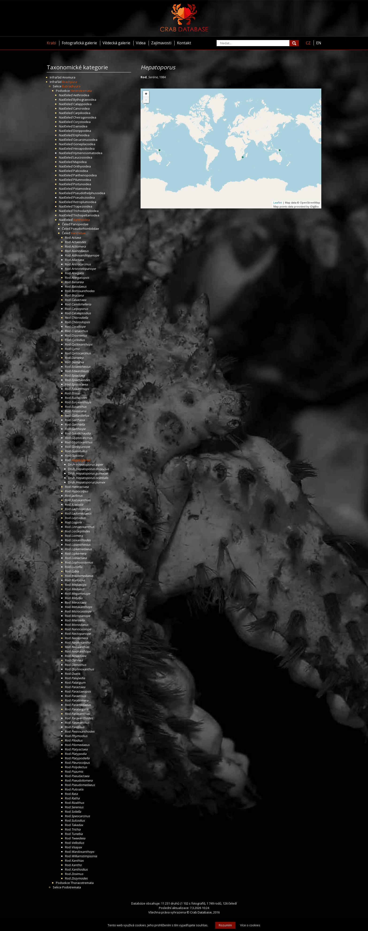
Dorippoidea (82, 131)
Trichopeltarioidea (86, 215)
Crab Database (201, 912)
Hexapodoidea (84, 148)
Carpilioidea (81, 113)
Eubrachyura (71, 86)
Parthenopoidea (85, 175)
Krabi (51, 42)
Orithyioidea (82, 166)
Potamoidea (82, 188)
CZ (308, 42)
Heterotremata (81, 91)
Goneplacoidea (84, 144)
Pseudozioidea (84, 197)
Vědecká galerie (116, 42)
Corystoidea (82, 122)
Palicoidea (80, 171)
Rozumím (225, 925)
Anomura (68, 77)
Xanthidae (78, 233)
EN (318, 42)
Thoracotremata (82, 883)
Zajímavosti (161, 42)
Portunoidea (82, 184)
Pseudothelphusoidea (89, 193)
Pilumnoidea (82, 180)
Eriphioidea (81, 135)
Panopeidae (79, 224)
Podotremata (71, 887)
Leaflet (277, 202)
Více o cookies (250, 925)
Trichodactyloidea (86, 211)
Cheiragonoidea (84, 117)
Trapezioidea (82, 206)
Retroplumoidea (84, 202)
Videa (141, 42)
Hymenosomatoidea (87, 153)
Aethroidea (81, 95)
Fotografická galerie (79, 42)
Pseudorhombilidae (85, 228)
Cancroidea (81, 108)
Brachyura (69, 82)
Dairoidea (80, 126)
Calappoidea (82, 104)
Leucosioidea (82, 157)
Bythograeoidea (84, 99)
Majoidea (80, 162)
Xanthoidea (81, 220)
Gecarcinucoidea (85, 139)
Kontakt (184, 42)
